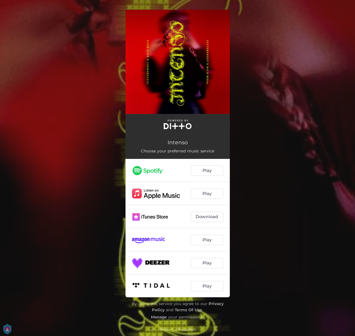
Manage (159, 317)
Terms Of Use (188, 309)
